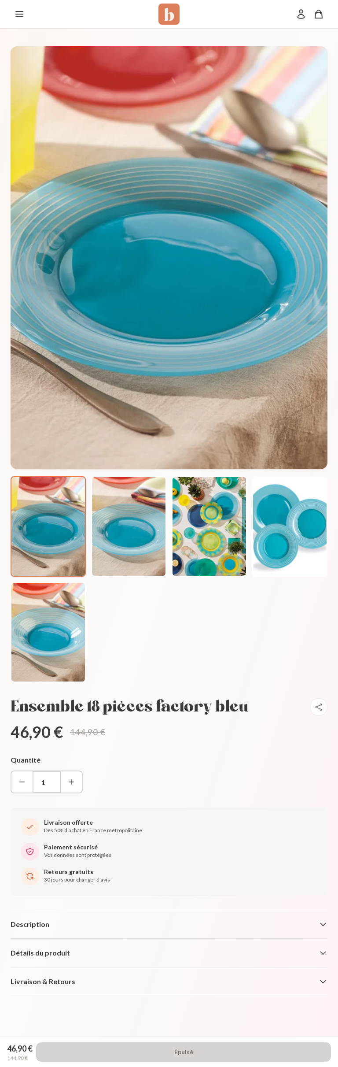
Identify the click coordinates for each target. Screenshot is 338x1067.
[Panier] (318, 14)
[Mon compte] (301, 14)
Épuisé (183, 1052)
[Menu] (19, 14)
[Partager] (318, 707)
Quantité (25, 760)
